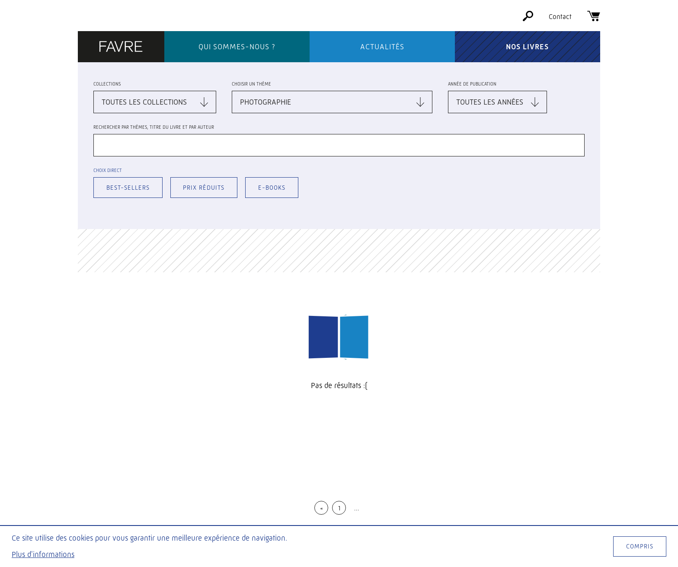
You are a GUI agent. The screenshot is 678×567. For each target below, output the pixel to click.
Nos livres (527, 46)
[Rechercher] (528, 19)
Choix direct (107, 170)
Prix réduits (203, 187)
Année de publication (472, 84)
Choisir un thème (251, 84)
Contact (560, 17)
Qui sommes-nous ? (237, 46)
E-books (271, 187)
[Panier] (593, 19)
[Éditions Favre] (121, 47)
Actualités (382, 46)
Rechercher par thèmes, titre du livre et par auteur (153, 127)
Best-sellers (128, 187)
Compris (639, 546)
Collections (107, 84)
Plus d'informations (43, 554)
